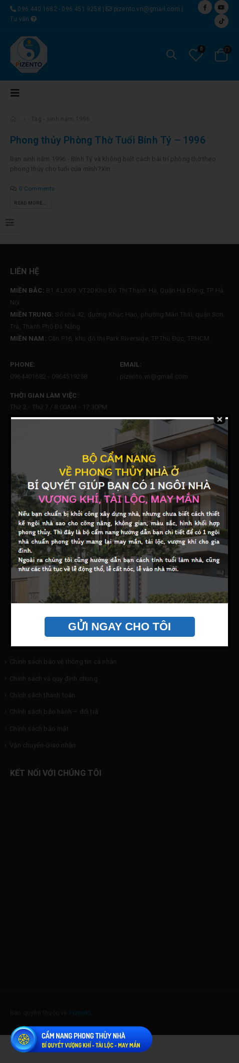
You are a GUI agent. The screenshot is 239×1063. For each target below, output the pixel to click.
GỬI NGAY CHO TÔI (119, 626)
